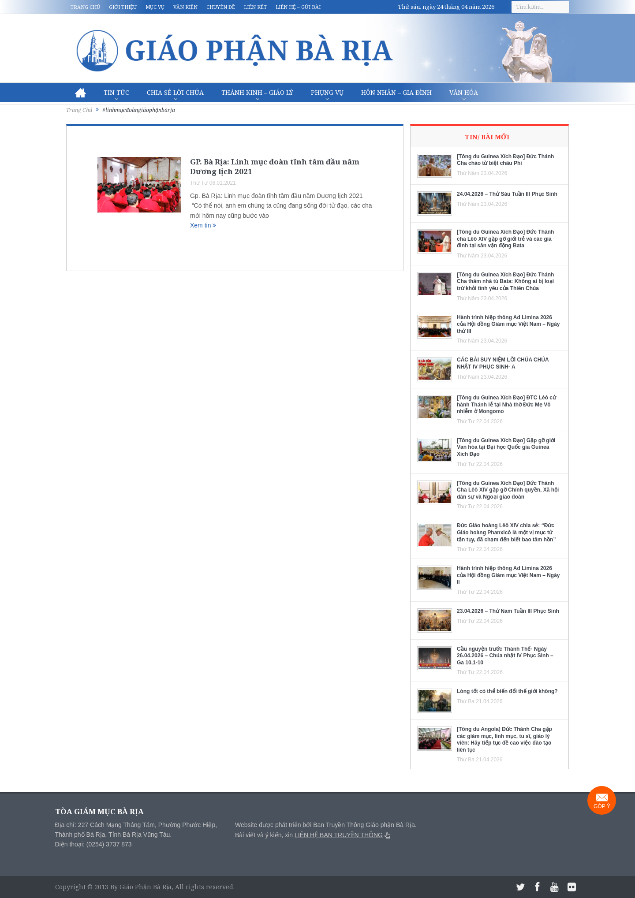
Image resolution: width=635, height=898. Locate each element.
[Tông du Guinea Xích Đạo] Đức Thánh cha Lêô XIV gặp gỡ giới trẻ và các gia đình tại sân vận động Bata (505, 239)
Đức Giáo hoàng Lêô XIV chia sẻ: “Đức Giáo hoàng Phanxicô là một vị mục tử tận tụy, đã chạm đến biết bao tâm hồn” (506, 532)
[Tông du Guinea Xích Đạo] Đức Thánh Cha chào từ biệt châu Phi (505, 160)
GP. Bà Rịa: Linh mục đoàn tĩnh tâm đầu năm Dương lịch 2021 (274, 166)
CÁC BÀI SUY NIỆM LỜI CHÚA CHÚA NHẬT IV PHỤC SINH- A (503, 363)
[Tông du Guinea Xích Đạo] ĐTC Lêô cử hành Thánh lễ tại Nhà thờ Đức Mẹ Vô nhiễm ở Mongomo (506, 404)
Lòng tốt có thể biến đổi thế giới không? (507, 691)
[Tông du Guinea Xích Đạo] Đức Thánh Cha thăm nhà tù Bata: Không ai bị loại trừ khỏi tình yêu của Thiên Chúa (505, 281)
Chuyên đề (220, 7)
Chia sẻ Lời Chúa (175, 92)
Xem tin (203, 225)
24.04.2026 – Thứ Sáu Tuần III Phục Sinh (507, 194)
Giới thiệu (123, 7)
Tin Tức (116, 92)
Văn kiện (185, 7)
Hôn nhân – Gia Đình (396, 92)
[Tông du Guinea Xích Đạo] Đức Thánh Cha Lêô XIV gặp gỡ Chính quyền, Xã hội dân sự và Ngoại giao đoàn (508, 490)
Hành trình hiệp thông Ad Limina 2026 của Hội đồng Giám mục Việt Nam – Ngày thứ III (508, 324)
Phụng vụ (327, 92)
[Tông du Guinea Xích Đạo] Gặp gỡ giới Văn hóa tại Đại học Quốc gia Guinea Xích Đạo (506, 447)
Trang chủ (85, 7)
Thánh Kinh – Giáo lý (257, 92)
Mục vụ (155, 7)
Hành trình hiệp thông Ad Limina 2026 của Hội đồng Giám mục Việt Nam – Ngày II (508, 575)
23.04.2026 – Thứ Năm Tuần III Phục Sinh (508, 611)
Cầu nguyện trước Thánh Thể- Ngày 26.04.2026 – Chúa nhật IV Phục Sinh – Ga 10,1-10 (505, 656)
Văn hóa (463, 92)
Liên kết (255, 7)
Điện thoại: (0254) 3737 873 (93, 844)
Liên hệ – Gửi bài (298, 7)
